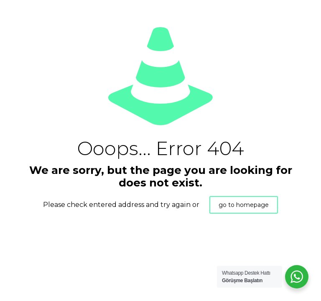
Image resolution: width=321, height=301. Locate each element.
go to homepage (244, 205)
